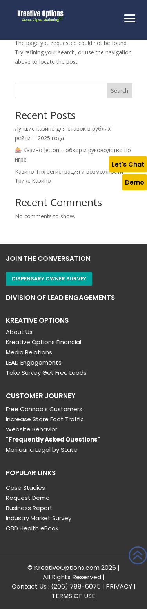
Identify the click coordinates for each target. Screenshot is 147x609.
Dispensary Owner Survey (49, 278)
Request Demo (28, 498)
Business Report (29, 508)
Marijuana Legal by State (42, 450)
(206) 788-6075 (76, 586)
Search (119, 90)
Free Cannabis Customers (44, 409)
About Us (19, 332)
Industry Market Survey (38, 518)
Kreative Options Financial (43, 342)
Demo (134, 182)
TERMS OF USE (73, 595)
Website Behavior (31, 429)
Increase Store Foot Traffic (45, 419)
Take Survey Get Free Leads (46, 372)
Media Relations (29, 352)
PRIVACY (119, 586)
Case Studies (25, 487)
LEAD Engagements (34, 362)
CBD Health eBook (32, 528)
